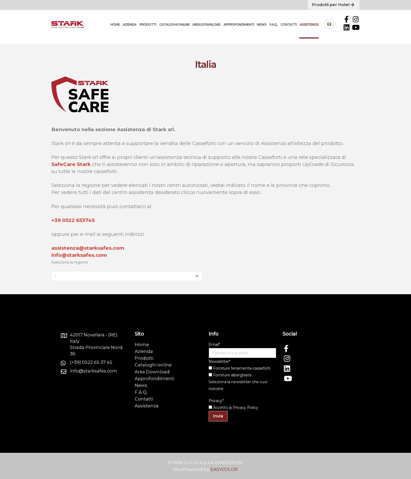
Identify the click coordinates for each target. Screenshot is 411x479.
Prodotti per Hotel (333, 5)
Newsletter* (219, 361)
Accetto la (220, 407)
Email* (214, 344)
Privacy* (216, 400)
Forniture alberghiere (230, 375)
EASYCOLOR (224, 469)
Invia (218, 416)
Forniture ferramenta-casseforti (239, 368)
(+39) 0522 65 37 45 (91, 362)
